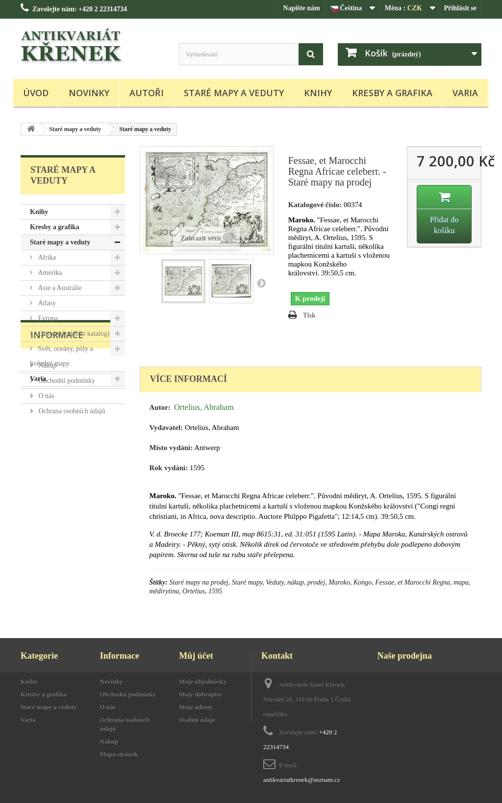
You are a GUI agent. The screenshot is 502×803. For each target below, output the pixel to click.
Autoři (146, 93)
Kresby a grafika (392, 93)
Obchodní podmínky (66, 458)
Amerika (49, 272)
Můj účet (196, 656)
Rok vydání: (169, 468)
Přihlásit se (460, 8)
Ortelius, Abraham (204, 407)
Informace (56, 416)
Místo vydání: (171, 448)
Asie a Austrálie (59, 288)
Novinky (89, 93)
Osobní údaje (197, 719)
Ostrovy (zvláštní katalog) (73, 333)
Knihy (318, 93)
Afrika (46, 257)
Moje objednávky (202, 681)
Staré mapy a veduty (234, 93)
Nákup (47, 443)
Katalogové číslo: (315, 205)
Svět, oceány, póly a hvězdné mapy (61, 356)
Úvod (36, 93)
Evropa (47, 318)
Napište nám (301, 8)
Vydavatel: (166, 427)
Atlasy (46, 303)
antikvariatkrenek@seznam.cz (301, 779)
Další (261, 283)
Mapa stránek (119, 754)
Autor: (160, 407)
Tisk (309, 315)
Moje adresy (196, 707)
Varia (465, 93)
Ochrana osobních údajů (71, 488)
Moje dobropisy (200, 694)
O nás (45, 473)
